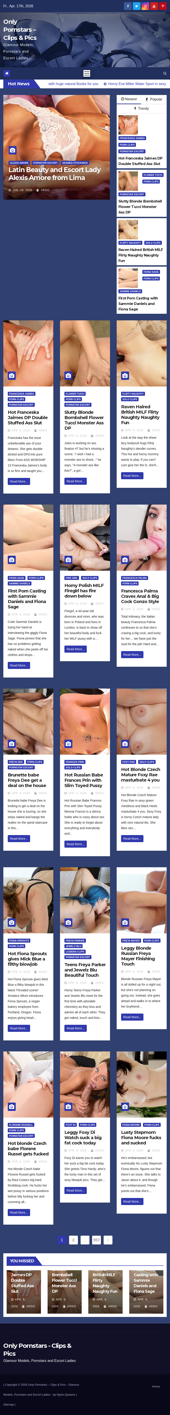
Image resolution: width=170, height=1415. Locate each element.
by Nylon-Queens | (65, 1394)
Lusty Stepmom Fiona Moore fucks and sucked (141, 1138)
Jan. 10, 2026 (22, 190)
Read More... (19, 481)
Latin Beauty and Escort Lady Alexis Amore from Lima (54, 174)
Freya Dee (16, 762)
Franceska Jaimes (132, 138)
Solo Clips (153, 242)
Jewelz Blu (73, 946)
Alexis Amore (19, 163)
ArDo (42, 190)
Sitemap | (9, 1404)
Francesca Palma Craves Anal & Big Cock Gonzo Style (140, 596)
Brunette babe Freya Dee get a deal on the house (27, 780)
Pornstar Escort (45, 163)
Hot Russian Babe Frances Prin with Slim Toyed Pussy (83, 780)
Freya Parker (75, 940)
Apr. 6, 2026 (21, 430)
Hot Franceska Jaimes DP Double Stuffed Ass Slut (28, 417)
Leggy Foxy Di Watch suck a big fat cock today (82, 1138)
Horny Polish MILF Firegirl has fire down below (84, 591)
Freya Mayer (131, 940)
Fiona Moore (131, 1124)
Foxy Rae (128, 762)
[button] (165, 73)
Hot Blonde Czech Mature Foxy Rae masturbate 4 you (140, 775)
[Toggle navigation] (87, 73)
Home (156, 1386)
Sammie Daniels (130, 291)
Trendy (141, 108)
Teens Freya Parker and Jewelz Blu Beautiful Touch (85, 970)
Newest (129, 99)
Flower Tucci (153, 175)
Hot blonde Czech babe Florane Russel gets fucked (28, 1149)
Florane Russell (21, 1124)
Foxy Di (70, 1124)
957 (96, 1240)
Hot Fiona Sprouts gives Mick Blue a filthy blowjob (27, 959)
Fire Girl (72, 578)
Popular (153, 99)
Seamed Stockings (75, 163)
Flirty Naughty (130, 242)
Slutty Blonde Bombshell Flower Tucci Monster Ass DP (84, 420)
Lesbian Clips (75, 951)
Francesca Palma (134, 578)
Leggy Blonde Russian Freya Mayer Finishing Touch (138, 956)
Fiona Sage (151, 272)
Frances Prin (75, 762)
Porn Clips (127, 144)
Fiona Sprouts (19, 940)
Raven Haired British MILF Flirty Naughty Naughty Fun (140, 414)
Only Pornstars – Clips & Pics (19, 29)
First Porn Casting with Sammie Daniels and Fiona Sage (27, 598)
